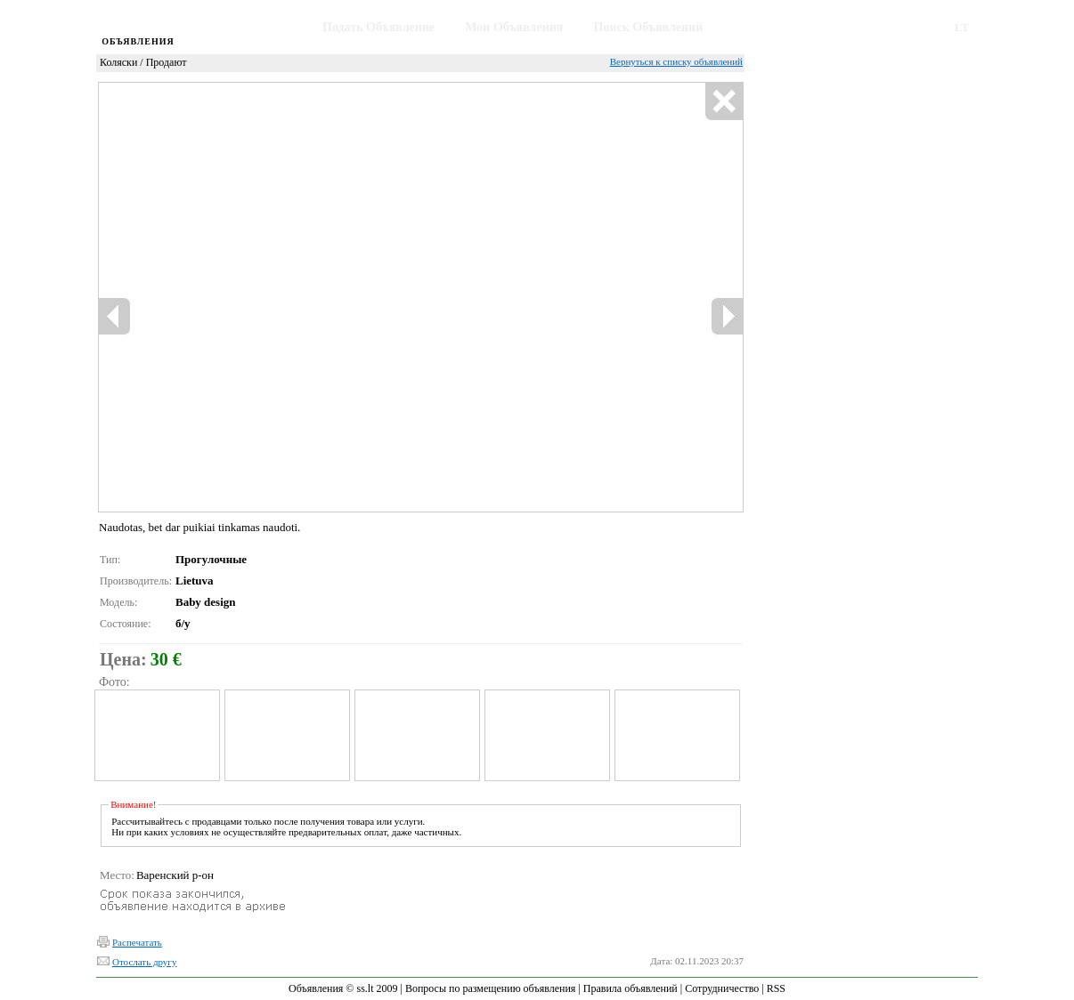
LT (962, 27)
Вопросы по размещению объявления (490, 988)
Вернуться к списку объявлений (676, 61)
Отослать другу (144, 961)
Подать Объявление (378, 27)
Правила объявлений (630, 988)
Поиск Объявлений (649, 27)
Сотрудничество (722, 988)
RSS (776, 988)
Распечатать (137, 942)
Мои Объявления (514, 27)
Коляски (118, 62)
